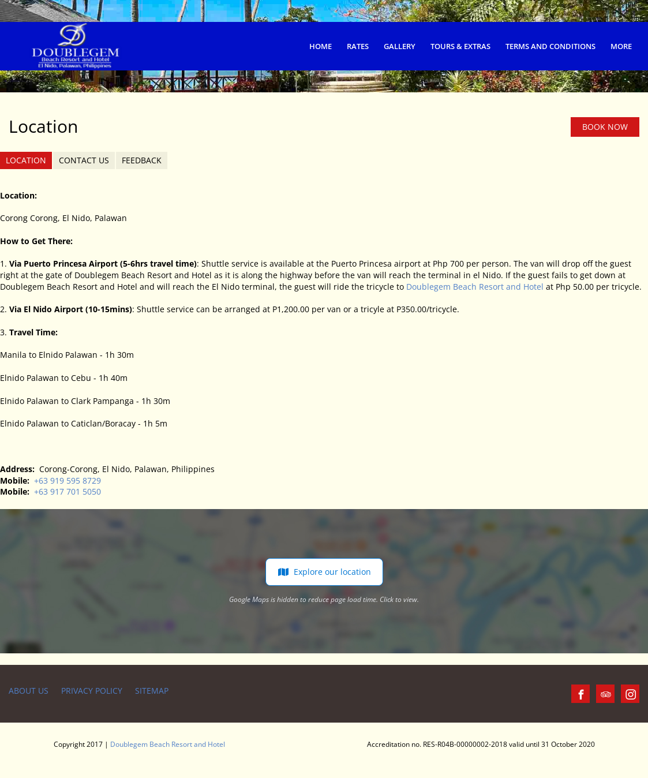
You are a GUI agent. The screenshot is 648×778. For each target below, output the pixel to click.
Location (26, 160)
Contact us (84, 160)
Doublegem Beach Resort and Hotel (475, 286)
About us (28, 690)
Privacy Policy (91, 690)
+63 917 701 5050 (67, 491)
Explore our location (324, 572)
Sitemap (151, 690)
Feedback (142, 160)
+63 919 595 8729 (67, 480)
